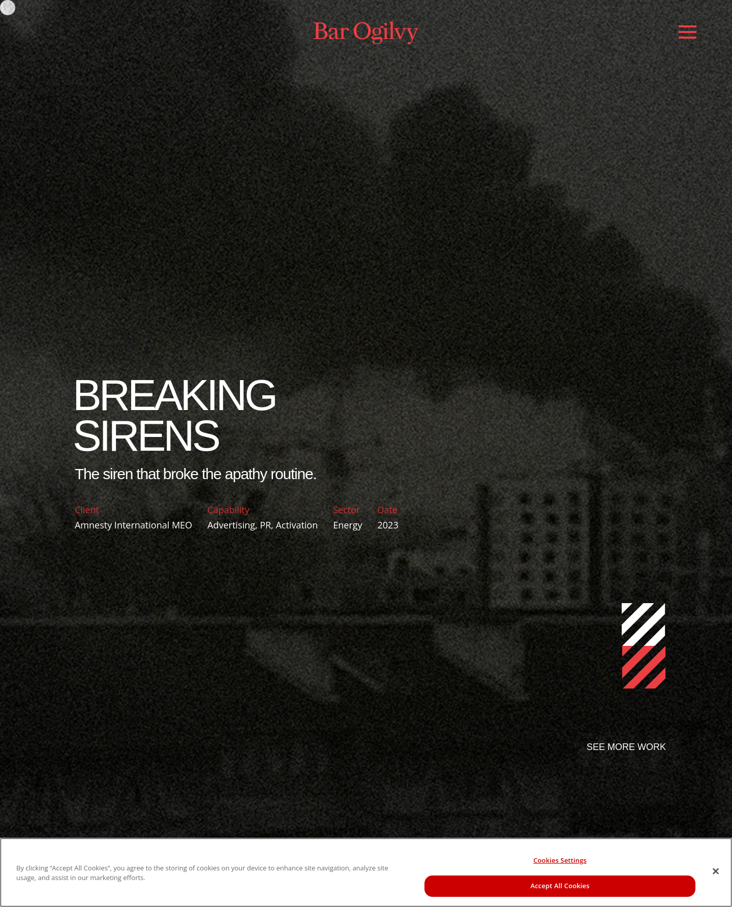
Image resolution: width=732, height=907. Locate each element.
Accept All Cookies (560, 885)
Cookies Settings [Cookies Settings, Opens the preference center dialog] (560, 860)
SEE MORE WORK (626, 747)
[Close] (716, 871)
